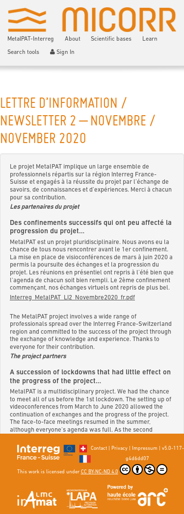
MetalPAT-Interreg (30, 39)
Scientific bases (111, 39)
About (72, 39)
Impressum (145, 448)
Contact (99, 448)
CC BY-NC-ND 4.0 (124, 469)
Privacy (119, 448)
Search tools (23, 52)
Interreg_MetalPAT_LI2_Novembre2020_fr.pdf (72, 297)
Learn (150, 39)
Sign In (62, 52)
